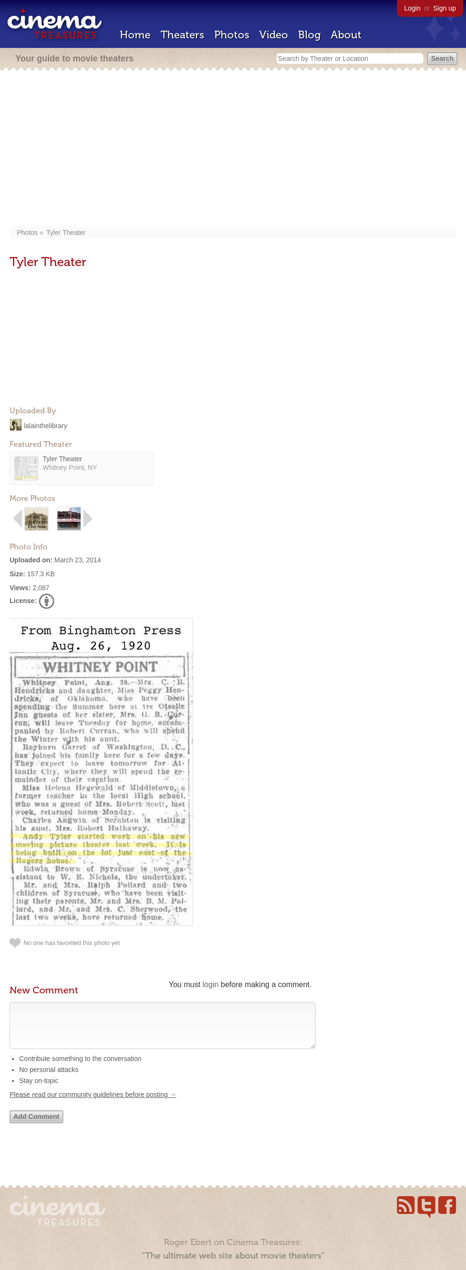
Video (273, 34)
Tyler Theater (65, 232)
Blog (309, 34)
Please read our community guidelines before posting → (93, 1104)
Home (135, 34)
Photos (231, 34)
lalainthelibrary (45, 425)
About (346, 34)
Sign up (444, 8)
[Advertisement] (233, 149)
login (210, 984)
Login (412, 8)
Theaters (182, 34)
